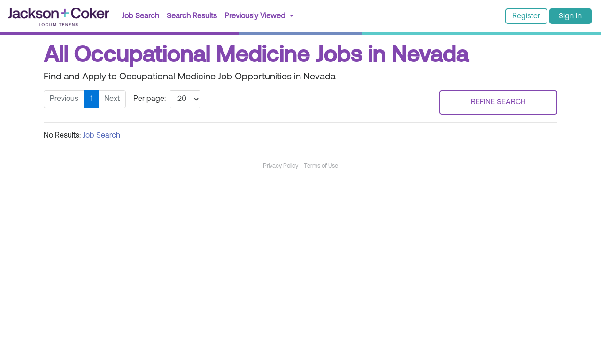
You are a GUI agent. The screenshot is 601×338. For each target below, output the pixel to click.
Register (526, 16)
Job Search (140, 16)
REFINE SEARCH (498, 102)
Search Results (194, 15)
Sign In (570, 16)
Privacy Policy (280, 166)
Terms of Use (321, 166)
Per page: (149, 99)
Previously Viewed (255, 16)
